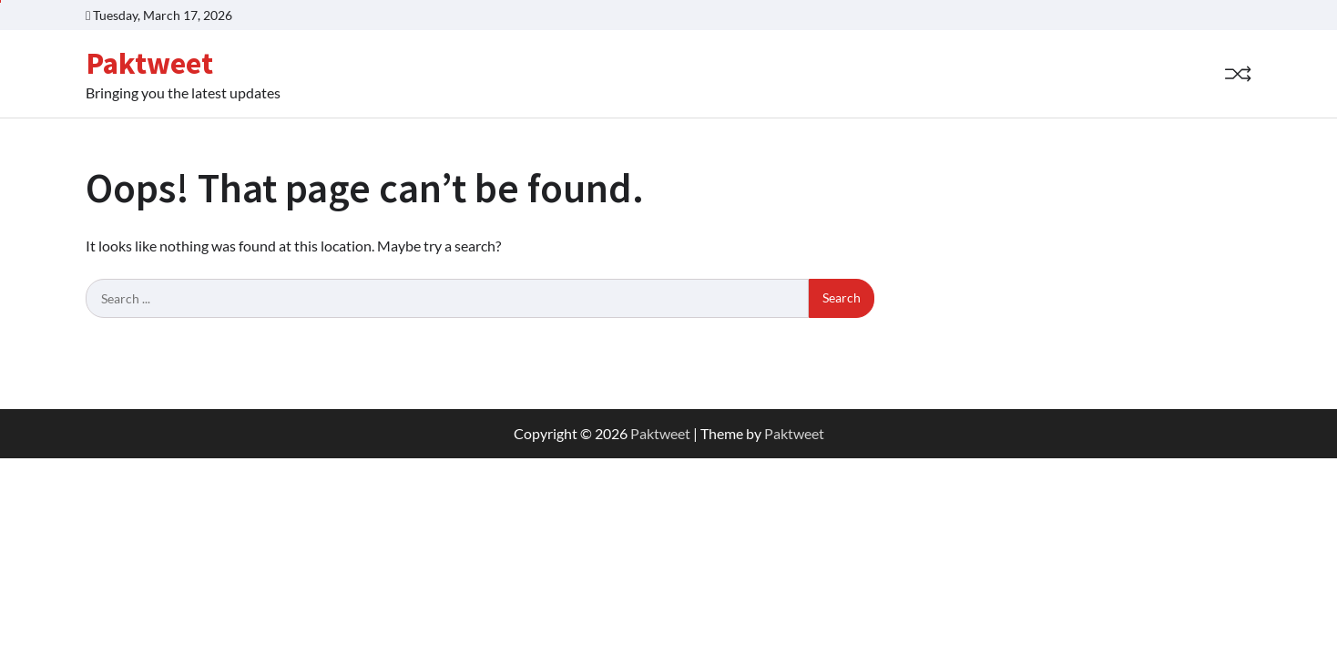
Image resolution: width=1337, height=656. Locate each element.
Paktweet (149, 63)
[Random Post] (1237, 73)
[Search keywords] (447, 299)
